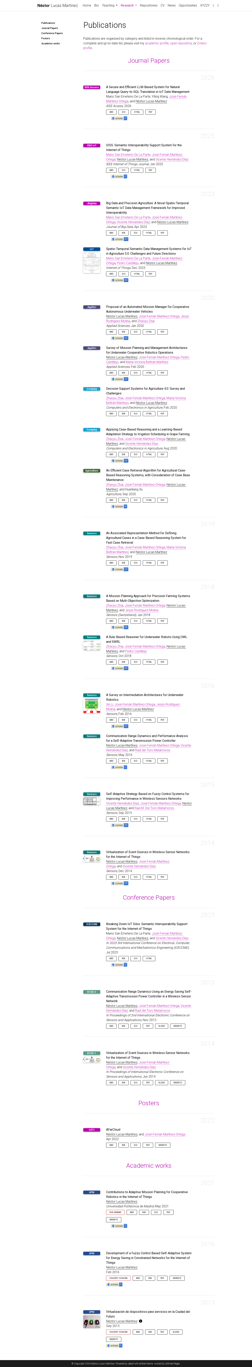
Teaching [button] (108, 5)
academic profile (157, 43)
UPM (91, 1192)
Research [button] (129, 5)
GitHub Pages (172, 1363)
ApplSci (91, 307)
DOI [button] (123, 112)
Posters (45, 38)
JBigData (91, 203)
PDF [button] (150, 112)
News (172, 5)
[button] (119, 118)
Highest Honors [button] (118, 1278)
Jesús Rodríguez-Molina (141, 610)
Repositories (149, 5)
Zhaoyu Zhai (146, 321)
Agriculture (91, 470)
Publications (48, 23)
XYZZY (205, 5)
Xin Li (109, 704)
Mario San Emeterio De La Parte (128, 155)
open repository (181, 43)
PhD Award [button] (115, 1212)
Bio (96, 5)
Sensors (92, 533)
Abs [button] (111, 112)
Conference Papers (52, 33)
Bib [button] (123, 233)
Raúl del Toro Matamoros (152, 750)
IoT (92, 249)
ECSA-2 (91, 992)
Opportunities (188, 5)
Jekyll (131, 1363)
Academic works (50, 43)
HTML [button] (137, 112)
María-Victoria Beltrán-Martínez (147, 362)
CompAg (92, 389)
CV (163, 5)
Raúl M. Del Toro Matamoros (154, 808)
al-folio (142, 1363)
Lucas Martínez (57, 5)
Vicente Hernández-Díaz (172, 159)
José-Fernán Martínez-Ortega (159, 316)
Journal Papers (49, 28)
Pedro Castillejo (128, 263)
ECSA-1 (91, 1053)
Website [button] (177, 1026)
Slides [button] (161, 1026)
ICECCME (91, 924)
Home (87, 5)
